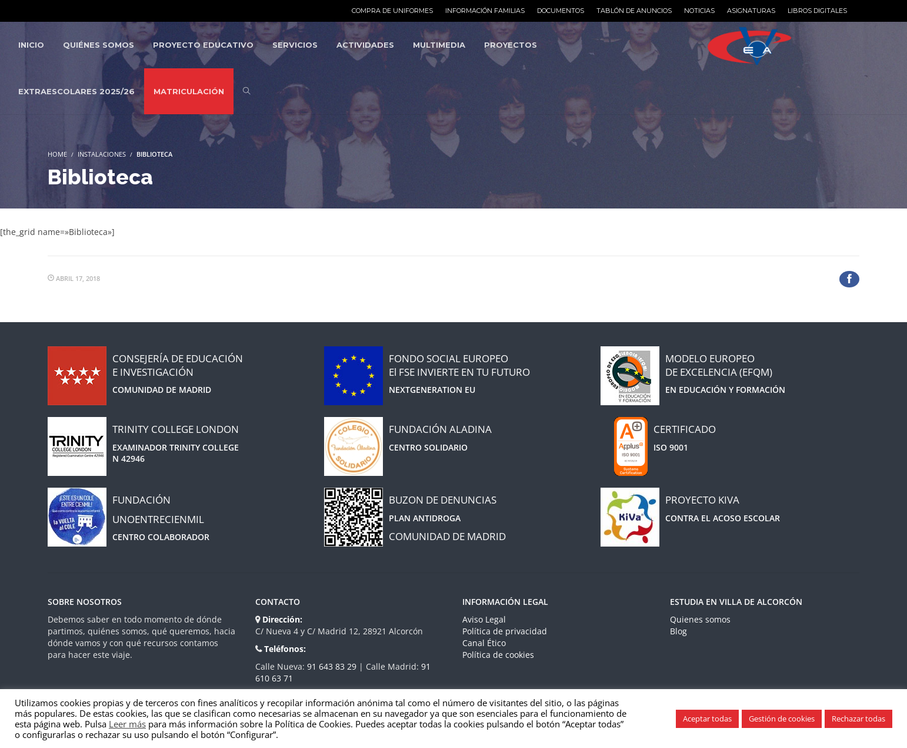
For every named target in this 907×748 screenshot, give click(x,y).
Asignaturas (751, 10)
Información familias (485, 10)
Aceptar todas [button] (707, 718)
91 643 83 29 (333, 666)
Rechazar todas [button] (858, 718)
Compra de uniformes (392, 10)
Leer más (127, 724)
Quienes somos (700, 619)
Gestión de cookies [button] (782, 718)
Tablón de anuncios (634, 10)
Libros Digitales (817, 10)
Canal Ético (484, 642)
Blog (678, 631)
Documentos (560, 10)
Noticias (699, 10)
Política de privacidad (504, 631)
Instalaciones (102, 154)
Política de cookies (498, 654)
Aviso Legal (484, 619)
